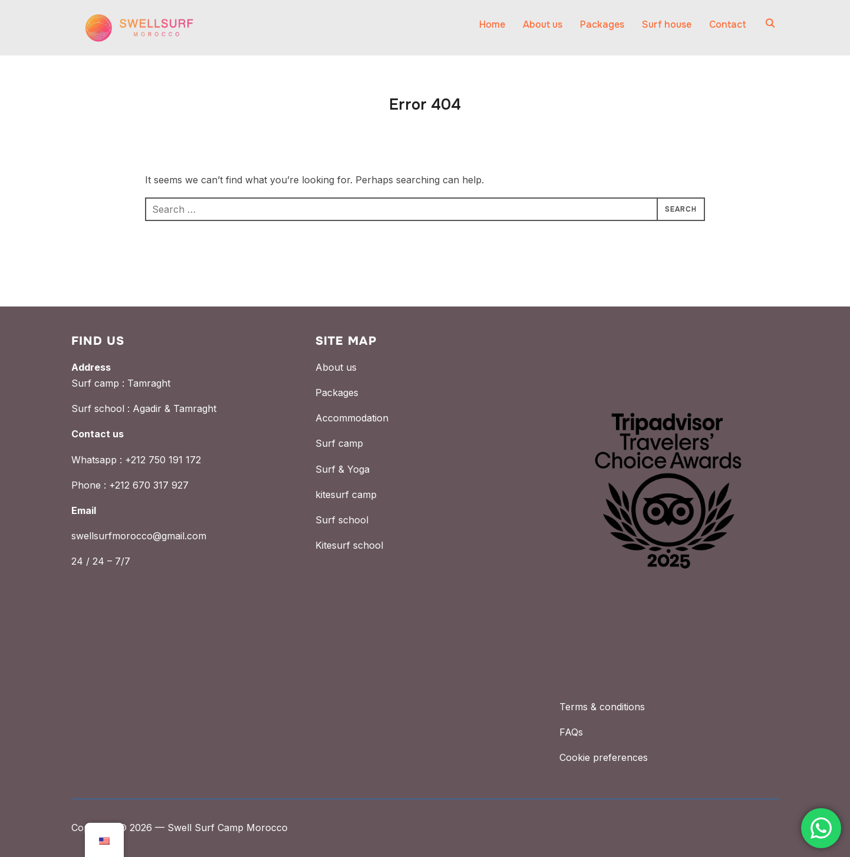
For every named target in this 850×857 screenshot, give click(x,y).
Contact (727, 24)
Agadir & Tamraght (174, 408)
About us (542, 24)
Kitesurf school (349, 545)
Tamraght (148, 383)
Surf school (341, 520)
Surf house (666, 24)
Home (492, 24)
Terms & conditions (602, 707)
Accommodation (351, 418)
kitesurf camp (346, 494)
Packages (602, 24)
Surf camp (339, 443)
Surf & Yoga (342, 469)
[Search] (770, 22)
